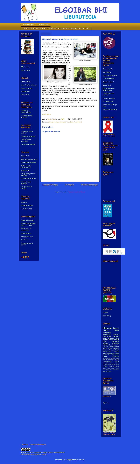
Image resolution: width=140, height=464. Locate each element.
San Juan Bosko (107, 371)
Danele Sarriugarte (60, 122)
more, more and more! (110, 75)
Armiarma (24, 202)
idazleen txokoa (113, 338)
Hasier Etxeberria (26, 88)
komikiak (106, 345)
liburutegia (107, 332)
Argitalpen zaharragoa (89, 185)
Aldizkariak (115, 341)
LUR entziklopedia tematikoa (27, 116)
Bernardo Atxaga (113, 359)
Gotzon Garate (25, 82)
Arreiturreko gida (28, 24)
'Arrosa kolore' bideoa (110, 109)
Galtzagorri (106, 364)
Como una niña (108, 69)
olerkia (110, 340)
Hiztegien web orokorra (28, 178)
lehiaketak (107, 334)
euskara (105, 340)
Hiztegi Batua (25, 170)
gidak (104, 341)
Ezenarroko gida (43, 24)
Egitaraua (106, 403)
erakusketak (110, 353)
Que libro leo (25, 240)
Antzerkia (116, 340)
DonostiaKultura (26, 233)
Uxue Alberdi (78, 122)
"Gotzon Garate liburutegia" (26, 140)
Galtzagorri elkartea (27, 205)
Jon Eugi (70, 122)
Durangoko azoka (114, 345)
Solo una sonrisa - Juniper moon (109, 89)
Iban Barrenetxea (113, 354)
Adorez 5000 (25, 156)
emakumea (115, 343)
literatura (116, 334)
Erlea (117, 366)
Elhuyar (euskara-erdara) (29, 159)
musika (109, 350)
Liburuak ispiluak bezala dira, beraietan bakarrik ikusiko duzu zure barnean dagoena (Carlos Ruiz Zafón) (56, 28)
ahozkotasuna (107, 351)
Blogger (69, 460)
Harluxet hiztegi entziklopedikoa (26, 166)
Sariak (116, 330)
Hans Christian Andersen (29, 85)
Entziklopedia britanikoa (28, 162)
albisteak (51, 122)
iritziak (117, 364)
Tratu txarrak (107, 72)
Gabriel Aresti (115, 358)
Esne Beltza (106, 368)
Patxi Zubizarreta (114, 369)
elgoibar (116, 351)
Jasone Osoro (25, 91)
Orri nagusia (69, 185)
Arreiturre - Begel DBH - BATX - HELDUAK (28, 224)
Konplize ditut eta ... (109, 98)
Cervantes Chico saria (109, 366)
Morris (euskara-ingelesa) (26, 182)
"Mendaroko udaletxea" (28, 144)
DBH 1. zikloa (25, 67)
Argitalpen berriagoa (50, 185)
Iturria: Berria (46, 114)
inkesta (117, 353)
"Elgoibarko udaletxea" (28, 136)
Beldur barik (107, 85)
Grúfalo (105, 312)
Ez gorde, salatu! (108, 82)
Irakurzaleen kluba (27, 236)
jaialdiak (105, 343)
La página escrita (26, 209)
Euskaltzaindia (107, 361)
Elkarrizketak (106, 358)
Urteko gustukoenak (27, 220)
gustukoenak (112, 364)
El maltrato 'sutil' (108, 101)
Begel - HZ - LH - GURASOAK (26, 229)
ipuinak (105, 354)
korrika (105, 359)
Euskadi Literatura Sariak (111, 346)
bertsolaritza (107, 336)
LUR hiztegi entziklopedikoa (26, 111)
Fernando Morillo (114, 363)
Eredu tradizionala (109, 78)
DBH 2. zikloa (25, 70)
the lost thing (107, 316)
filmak (104, 353)
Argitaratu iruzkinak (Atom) (76, 192)
